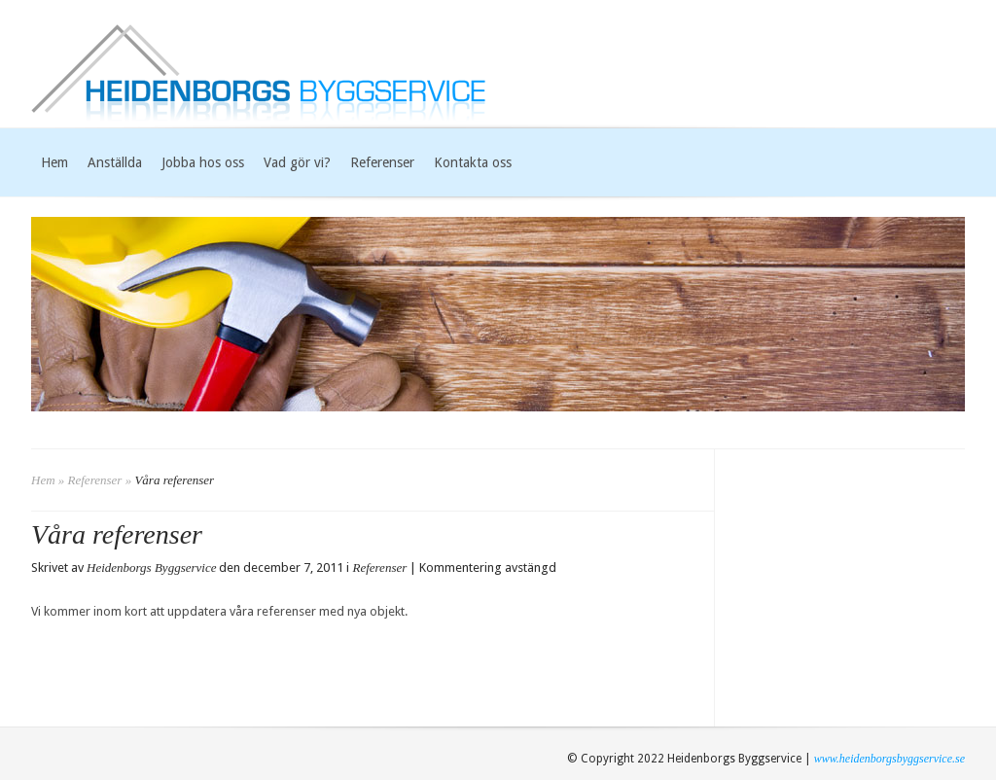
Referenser (382, 162)
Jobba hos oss (202, 162)
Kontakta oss (473, 162)
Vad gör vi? (297, 162)
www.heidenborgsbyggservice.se (889, 758)
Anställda (115, 162)
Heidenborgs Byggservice (151, 567)
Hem (54, 162)
